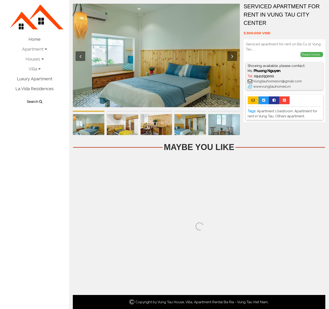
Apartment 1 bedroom (275, 111)
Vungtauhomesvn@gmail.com (277, 81)
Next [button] (232, 56)
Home (35, 39)
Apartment (34, 49)
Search (34, 102)
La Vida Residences (34, 88)
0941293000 (264, 76)
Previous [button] (80, 56)
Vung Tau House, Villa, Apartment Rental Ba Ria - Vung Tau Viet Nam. (213, 302)
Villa (35, 68)
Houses (35, 59)
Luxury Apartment (34, 78)
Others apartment (289, 116)
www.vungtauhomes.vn (272, 86)
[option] (156, 55)
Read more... (312, 54)
